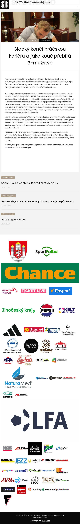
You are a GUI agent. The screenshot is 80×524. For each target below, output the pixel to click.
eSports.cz (56, 515)
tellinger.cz (46, 521)
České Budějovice (32, 2)
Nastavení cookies (40, 517)
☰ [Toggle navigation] (78, 6)
